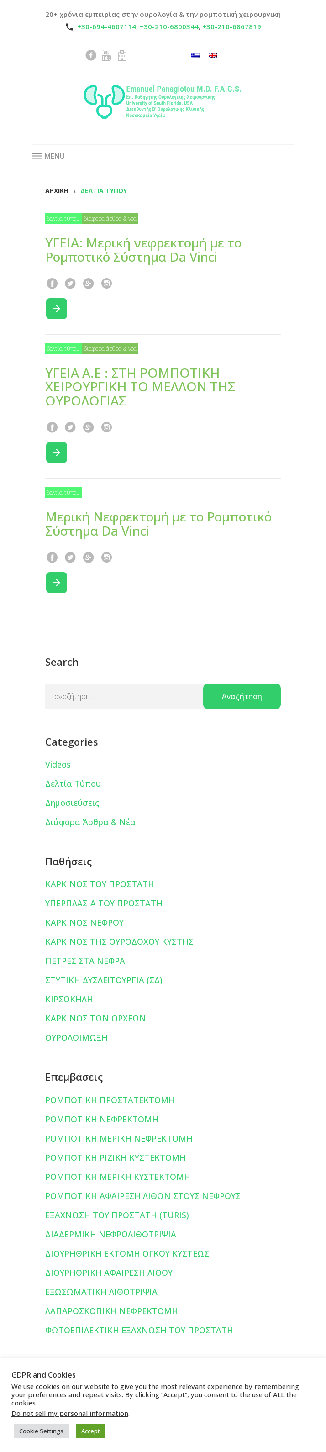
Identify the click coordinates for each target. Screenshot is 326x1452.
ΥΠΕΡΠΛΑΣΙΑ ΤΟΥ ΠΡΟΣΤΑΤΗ (104, 903)
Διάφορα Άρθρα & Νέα (110, 218)
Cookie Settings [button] (41, 1431)
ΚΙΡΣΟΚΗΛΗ (69, 999)
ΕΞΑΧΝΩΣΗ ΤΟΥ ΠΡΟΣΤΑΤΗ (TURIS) (117, 1215)
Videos (58, 764)
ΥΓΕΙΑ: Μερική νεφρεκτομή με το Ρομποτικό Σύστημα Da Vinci (143, 249)
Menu (48, 156)
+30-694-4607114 (106, 26)
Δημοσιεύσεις (72, 802)
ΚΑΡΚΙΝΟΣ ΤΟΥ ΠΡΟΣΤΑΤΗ (99, 884)
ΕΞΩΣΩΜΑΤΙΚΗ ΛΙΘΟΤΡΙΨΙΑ (101, 1291)
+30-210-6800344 (169, 26)
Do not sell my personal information (69, 1413)
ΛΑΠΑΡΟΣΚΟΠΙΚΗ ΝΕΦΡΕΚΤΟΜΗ (111, 1310)
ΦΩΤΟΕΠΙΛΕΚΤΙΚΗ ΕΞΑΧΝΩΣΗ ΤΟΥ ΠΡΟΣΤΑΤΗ (139, 1330)
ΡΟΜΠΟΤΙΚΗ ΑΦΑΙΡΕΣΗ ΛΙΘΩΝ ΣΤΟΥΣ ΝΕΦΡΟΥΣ (143, 1195)
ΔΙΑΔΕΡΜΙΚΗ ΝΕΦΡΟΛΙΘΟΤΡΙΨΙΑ (110, 1234)
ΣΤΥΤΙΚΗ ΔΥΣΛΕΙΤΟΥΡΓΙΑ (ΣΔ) (104, 979)
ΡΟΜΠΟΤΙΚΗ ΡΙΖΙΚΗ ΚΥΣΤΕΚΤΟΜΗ (115, 1157)
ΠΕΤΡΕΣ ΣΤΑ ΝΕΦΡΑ (85, 960)
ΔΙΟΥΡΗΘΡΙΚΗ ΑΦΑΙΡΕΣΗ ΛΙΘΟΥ (109, 1272)
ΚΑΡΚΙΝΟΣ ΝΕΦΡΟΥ (84, 922)
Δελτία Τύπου (63, 218)
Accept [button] (90, 1431)
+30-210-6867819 (231, 26)
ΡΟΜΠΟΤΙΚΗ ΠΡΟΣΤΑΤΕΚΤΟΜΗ (110, 1099)
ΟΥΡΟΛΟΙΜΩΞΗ (76, 1037)
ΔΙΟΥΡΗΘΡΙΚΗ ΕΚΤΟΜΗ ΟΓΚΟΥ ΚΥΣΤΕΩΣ (127, 1253)
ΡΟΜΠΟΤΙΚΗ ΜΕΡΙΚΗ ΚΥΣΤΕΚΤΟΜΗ (117, 1176)
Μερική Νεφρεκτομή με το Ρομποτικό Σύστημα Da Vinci (158, 523)
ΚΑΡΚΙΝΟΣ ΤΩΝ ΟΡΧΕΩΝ (95, 1018)
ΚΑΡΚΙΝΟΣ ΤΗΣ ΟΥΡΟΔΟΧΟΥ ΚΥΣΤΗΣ (119, 941)
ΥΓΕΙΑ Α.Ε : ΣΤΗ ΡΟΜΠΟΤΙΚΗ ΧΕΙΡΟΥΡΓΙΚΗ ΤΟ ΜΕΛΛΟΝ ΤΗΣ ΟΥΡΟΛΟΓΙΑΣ (140, 387)
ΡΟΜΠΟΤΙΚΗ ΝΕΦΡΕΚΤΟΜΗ (101, 1119)
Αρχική (56, 190)
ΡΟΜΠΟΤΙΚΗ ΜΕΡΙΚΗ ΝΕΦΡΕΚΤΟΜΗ (119, 1138)
